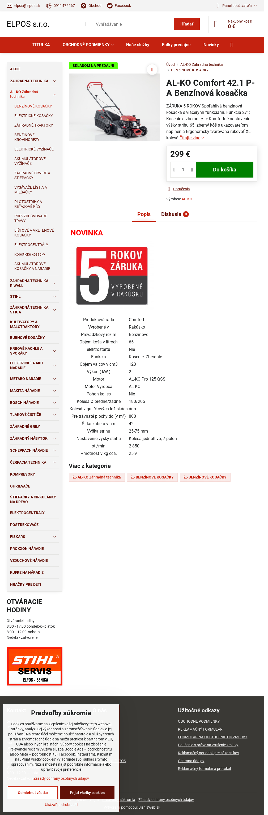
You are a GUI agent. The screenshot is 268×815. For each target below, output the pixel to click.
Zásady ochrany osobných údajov (166, 799)
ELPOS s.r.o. (28, 24)
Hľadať (186, 24)
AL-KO (187, 199)
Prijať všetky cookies (87, 793)
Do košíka (224, 169)
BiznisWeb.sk (149, 807)
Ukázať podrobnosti (61, 805)
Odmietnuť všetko (33, 793)
